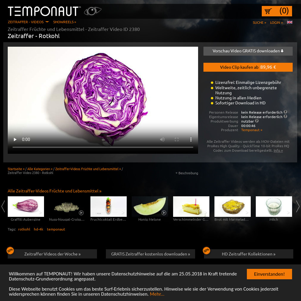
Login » (276, 22)
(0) (284, 10)
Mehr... (157, 294)
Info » (278, 150)
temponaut (56, 229)
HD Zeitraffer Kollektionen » (239, 252)
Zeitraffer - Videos (25, 21)
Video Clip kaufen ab (248, 67)
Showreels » (64, 21)
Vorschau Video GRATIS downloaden (248, 50)
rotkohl (24, 229)
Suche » (259, 22)
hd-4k (38, 229)
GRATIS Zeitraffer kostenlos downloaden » (150, 253)
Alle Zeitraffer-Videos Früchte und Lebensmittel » (54, 190)
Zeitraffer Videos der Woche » (44, 252)
